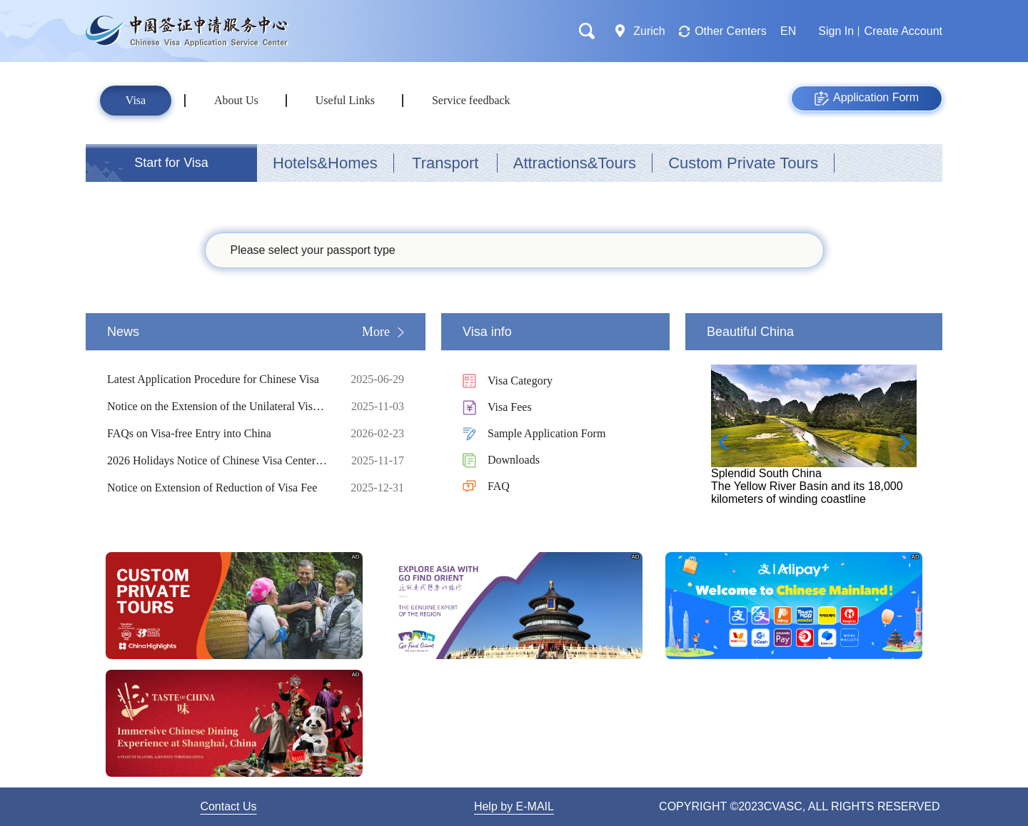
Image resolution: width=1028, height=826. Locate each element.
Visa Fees (510, 407)
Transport (445, 163)
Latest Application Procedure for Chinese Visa (217, 379)
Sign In (836, 31)
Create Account (903, 31)
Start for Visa (171, 162)
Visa (136, 100)
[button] (899, 442)
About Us (236, 100)
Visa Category (520, 380)
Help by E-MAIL (514, 806)
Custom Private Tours (743, 163)
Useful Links (345, 100)
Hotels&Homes (325, 163)
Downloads (514, 460)
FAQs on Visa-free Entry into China (217, 434)
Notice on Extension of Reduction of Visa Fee (217, 488)
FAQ (499, 486)
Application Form (867, 98)
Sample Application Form (546, 433)
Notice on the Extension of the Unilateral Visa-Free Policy (217, 406)
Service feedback (471, 100)
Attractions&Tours (574, 163)
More (376, 332)
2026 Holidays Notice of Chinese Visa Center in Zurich (217, 461)
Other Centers (730, 31)
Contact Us (228, 806)
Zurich (649, 31)
